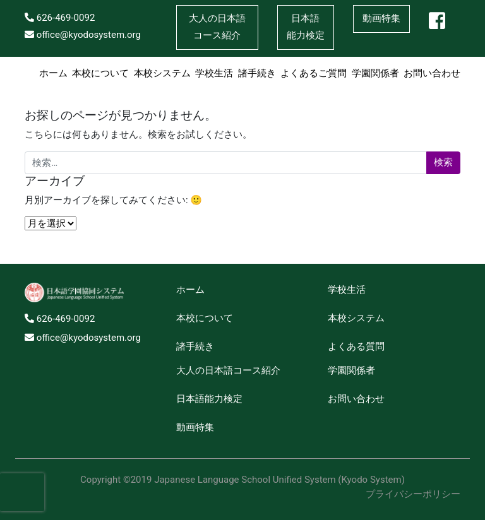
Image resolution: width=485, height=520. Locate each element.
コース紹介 (217, 25)
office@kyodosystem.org (83, 34)
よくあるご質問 (313, 73)
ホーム (53, 73)
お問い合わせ (432, 73)
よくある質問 (356, 346)
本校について (100, 73)
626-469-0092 (60, 17)
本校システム (162, 73)
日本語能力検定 (209, 399)
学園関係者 (375, 73)
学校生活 (214, 73)
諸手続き (257, 73)
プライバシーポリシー (413, 494)
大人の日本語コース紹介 (228, 370)
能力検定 (305, 25)
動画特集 (381, 18)
